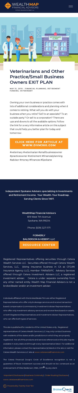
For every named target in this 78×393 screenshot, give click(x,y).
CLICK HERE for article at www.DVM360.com (39, 143)
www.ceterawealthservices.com (18, 379)
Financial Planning (35, 89)
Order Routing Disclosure (56, 375)
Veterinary (26, 91)
